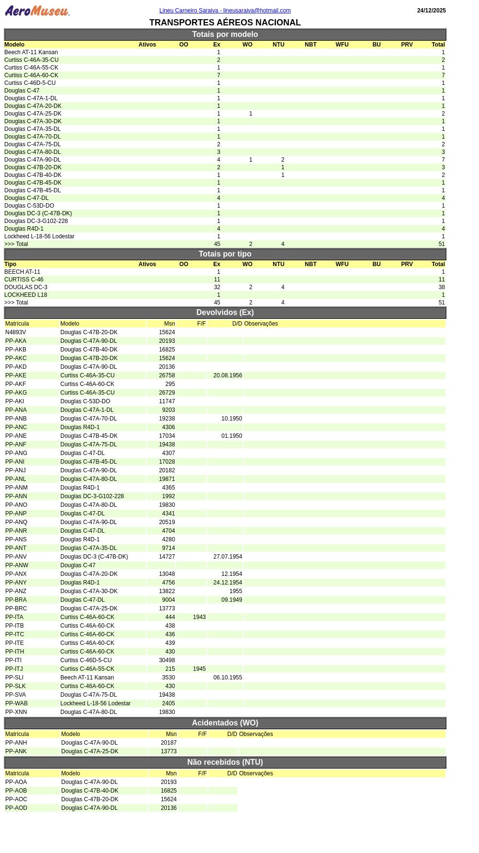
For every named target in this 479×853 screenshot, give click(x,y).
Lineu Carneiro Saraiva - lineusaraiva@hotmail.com (225, 10)
